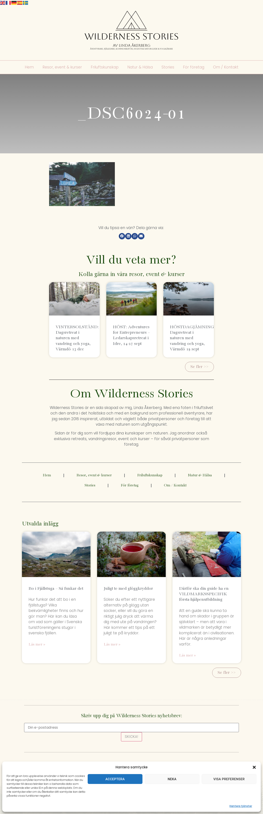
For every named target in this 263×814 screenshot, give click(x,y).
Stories (168, 67)
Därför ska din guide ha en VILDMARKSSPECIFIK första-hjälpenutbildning (204, 594)
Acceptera (115, 779)
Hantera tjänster (240, 806)
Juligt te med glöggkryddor (128, 588)
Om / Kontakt (225, 67)
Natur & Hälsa (140, 67)
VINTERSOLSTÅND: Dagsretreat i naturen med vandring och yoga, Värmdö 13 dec (77, 338)
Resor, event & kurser (62, 67)
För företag (193, 67)
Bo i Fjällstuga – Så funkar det (55, 588)
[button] (254, 767)
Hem (29, 67)
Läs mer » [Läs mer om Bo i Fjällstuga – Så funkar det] (36, 644)
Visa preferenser (229, 779)
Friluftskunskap (105, 67)
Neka (172, 779)
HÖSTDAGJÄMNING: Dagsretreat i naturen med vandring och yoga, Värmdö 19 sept (192, 338)
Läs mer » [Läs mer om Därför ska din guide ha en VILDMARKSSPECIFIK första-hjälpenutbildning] (187, 655)
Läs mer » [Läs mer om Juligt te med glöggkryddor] (112, 644)
